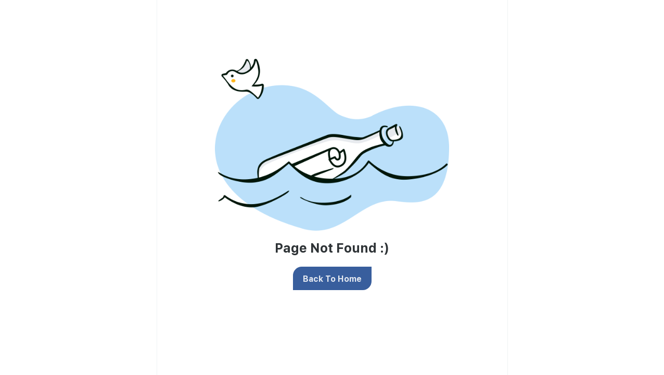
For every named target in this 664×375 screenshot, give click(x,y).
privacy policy (466, 122)
